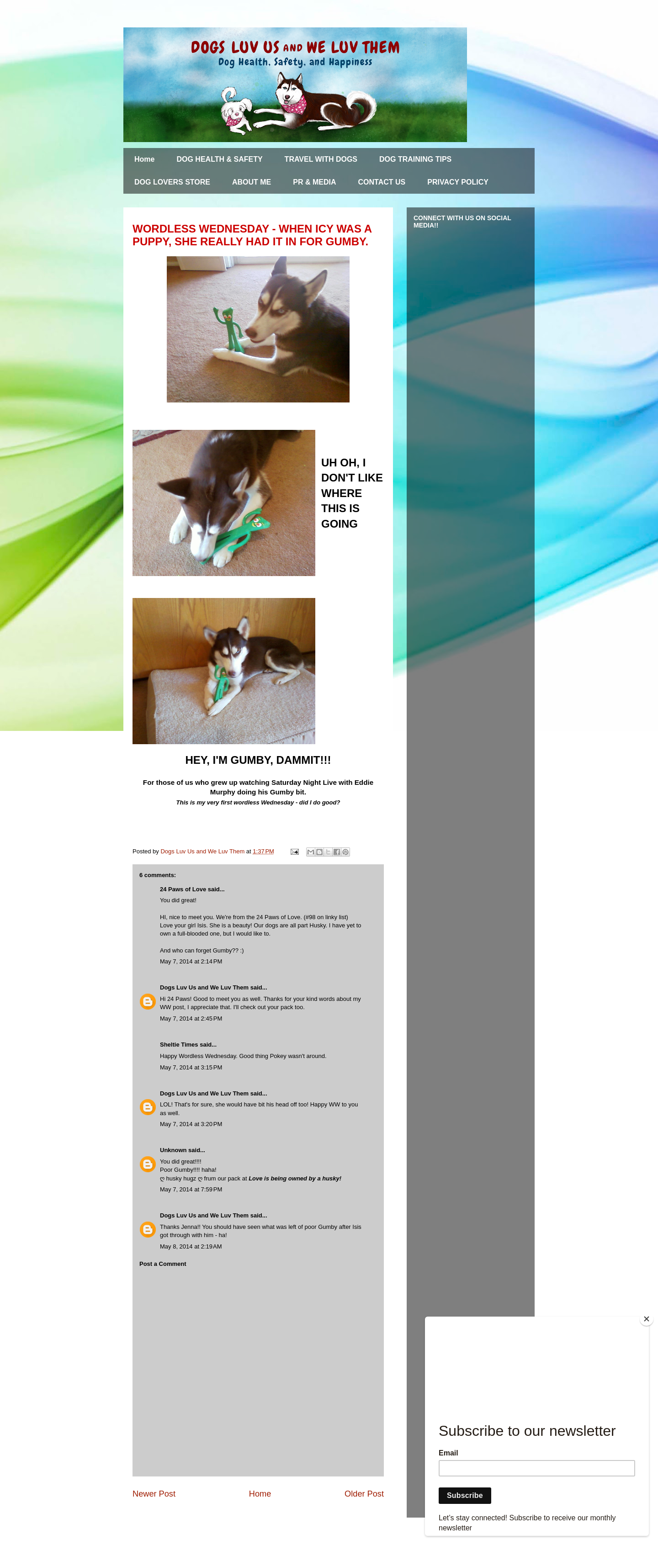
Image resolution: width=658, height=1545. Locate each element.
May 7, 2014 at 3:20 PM (191, 1124)
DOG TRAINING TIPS (415, 159)
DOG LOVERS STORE (172, 182)
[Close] (646, 1319)
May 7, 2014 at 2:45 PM (191, 1018)
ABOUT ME (251, 182)
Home (144, 159)
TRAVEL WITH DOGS (321, 159)
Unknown (173, 1150)
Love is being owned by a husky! (295, 1178)
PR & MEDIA (314, 182)
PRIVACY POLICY (457, 182)
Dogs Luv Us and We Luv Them (204, 987)
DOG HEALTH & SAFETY (219, 159)
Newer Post (154, 1493)
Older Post (364, 1493)
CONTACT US (382, 182)
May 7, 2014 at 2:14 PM (191, 961)
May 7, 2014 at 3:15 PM (191, 1067)
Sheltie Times (179, 1044)
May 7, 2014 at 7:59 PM (191, 1189)
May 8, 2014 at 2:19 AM (191, 1246)
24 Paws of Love (183, 889)
